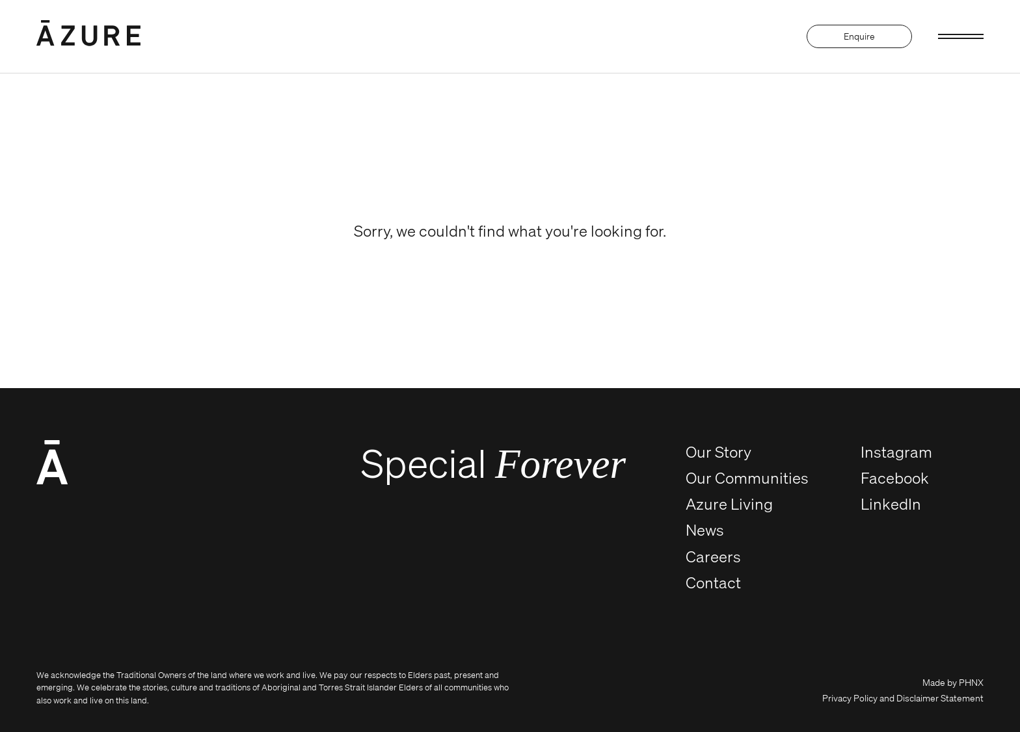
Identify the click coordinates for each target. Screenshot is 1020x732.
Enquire (859, 36)
